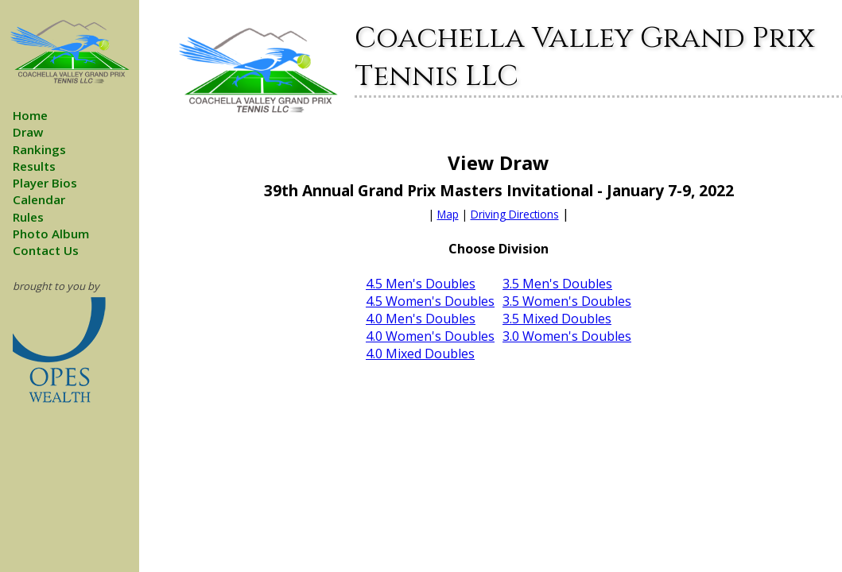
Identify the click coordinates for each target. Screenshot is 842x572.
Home (30, 115)
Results (34, 166)
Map (448, 214)
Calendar (39, 199)
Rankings (39, 149)
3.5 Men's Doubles (557, 283)
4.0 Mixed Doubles (420, 353)
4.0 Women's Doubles (430, 336)
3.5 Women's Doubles (566, 301)
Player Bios (45, 183)
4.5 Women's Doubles (430, 301)
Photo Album (51, 234)
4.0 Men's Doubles (420, 318)
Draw (28, 132)
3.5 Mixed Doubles (556, 318)
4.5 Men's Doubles (420, 283)
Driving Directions (515, 214)
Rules (28, 217)
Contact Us (46, 250)
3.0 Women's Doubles (566, 336)
